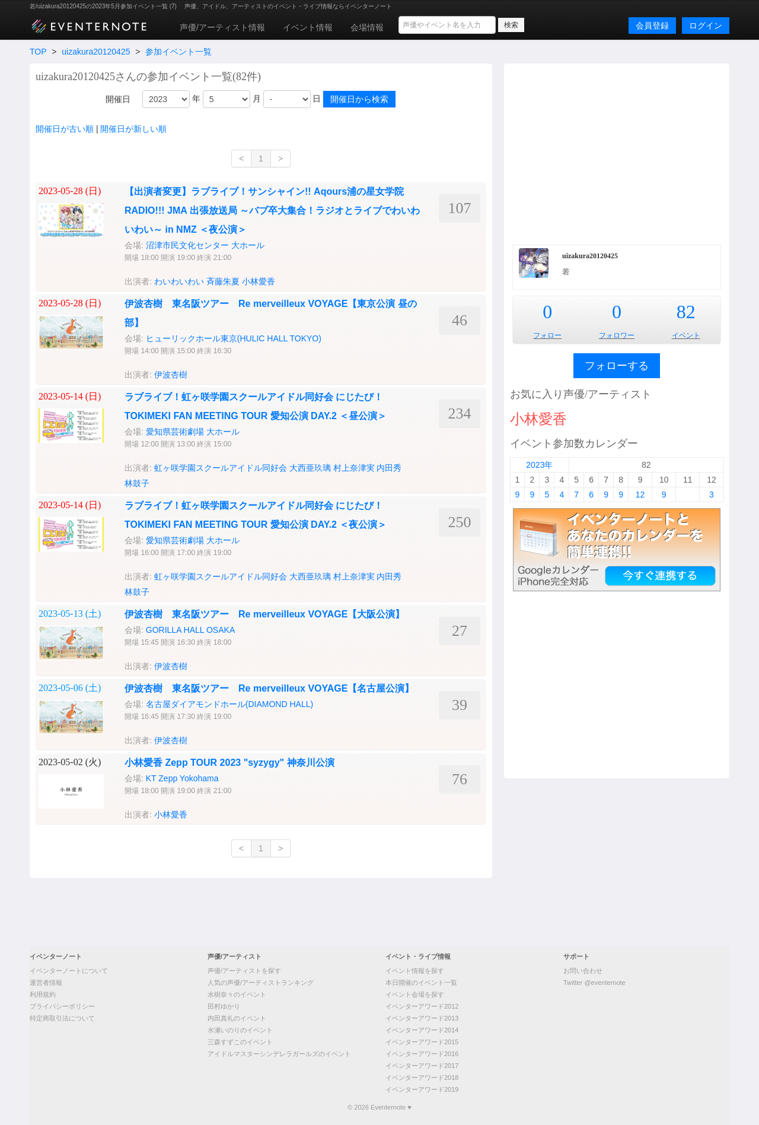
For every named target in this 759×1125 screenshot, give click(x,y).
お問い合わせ (582, 970)
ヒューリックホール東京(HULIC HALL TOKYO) (233, 338)
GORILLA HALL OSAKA (190, 630)
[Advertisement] (616, 152)
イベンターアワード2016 (421, 1053)
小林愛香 (258, 281)
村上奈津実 (354, 468)
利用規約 (43, 994)
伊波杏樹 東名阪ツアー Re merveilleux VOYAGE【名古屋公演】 (269, 688)
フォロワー (616, 335)
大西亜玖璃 (310, 468)
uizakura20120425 (96, 51)
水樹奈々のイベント (237, 994)
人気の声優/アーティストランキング (261, 982)
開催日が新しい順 (133, 129)
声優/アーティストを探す (244, 970)
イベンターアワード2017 (421, 1065)
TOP (38, 51)
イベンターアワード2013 (421, 1018)
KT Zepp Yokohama (182, 778)
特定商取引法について (62, 1018)
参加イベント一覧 (178, 51)
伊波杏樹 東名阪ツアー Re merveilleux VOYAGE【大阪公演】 (264, 614)
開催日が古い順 (65, 129)
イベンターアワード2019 (421, 1089)
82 (686, 311)
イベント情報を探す (414, 970)
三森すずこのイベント (240, 1041)
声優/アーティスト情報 (222, 27)
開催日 (118, 99)
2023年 (539, 465)
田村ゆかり (224, 1006)
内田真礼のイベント (237, 1018)
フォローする (617, 366)
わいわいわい (179, 281)
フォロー (547, 335)
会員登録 (652, 25)
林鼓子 (137, 483)
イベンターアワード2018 (421, 1077)
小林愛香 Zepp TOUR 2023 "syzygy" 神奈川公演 (229, 763)
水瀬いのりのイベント (240, 1030)
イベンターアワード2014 (421, 1030)
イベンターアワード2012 (421, 1006)
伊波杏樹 (170, 374)
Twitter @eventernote (594, 982)
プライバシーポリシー (62, 1006)
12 (640, 494)
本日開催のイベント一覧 (421, 982)
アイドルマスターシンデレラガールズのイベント (279, 1053)
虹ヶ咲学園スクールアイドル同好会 (220, 468)
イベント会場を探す (414, 994)
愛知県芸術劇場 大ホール (193, 431)
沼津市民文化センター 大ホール (205, 245)
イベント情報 (308, 27)
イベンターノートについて (69, 970)
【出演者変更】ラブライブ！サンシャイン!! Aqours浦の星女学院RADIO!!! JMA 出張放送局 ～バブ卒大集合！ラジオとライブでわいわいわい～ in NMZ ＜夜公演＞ (272, 210)
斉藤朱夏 (223, 281)
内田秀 (389, 468)
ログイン (705, 25)
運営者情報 (46, 982)
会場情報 (367, 27)
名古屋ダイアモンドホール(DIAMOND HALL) (229, 704)
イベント (686, 335)
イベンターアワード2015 (421, 1041)
